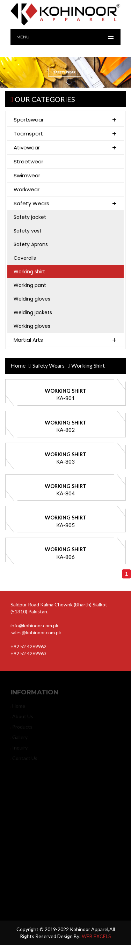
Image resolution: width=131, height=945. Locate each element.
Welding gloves (32, 298)
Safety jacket (30, 217)
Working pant (30, 285)
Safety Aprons (31, 244)
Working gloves (32, 326)
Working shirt (29, 271)
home (18, 365)
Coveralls (25, 257)
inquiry (19, 749)
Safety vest (28, 230)
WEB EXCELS (96, 936)
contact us (23, 760)
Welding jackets (33, 312)
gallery (19, 739)
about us (21, 718)
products (21, 728)
